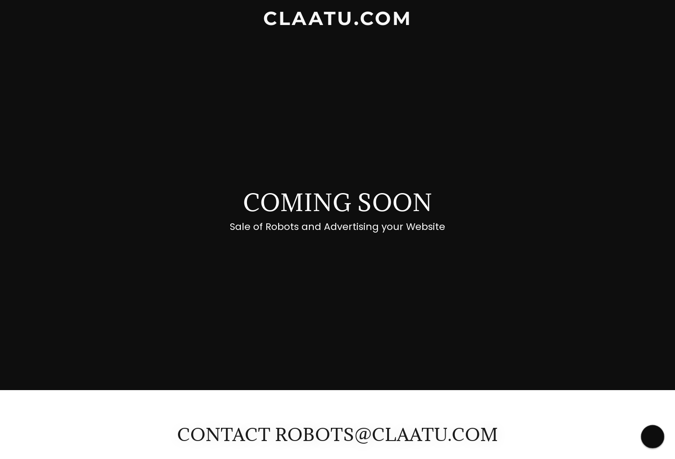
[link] (337, 23)
